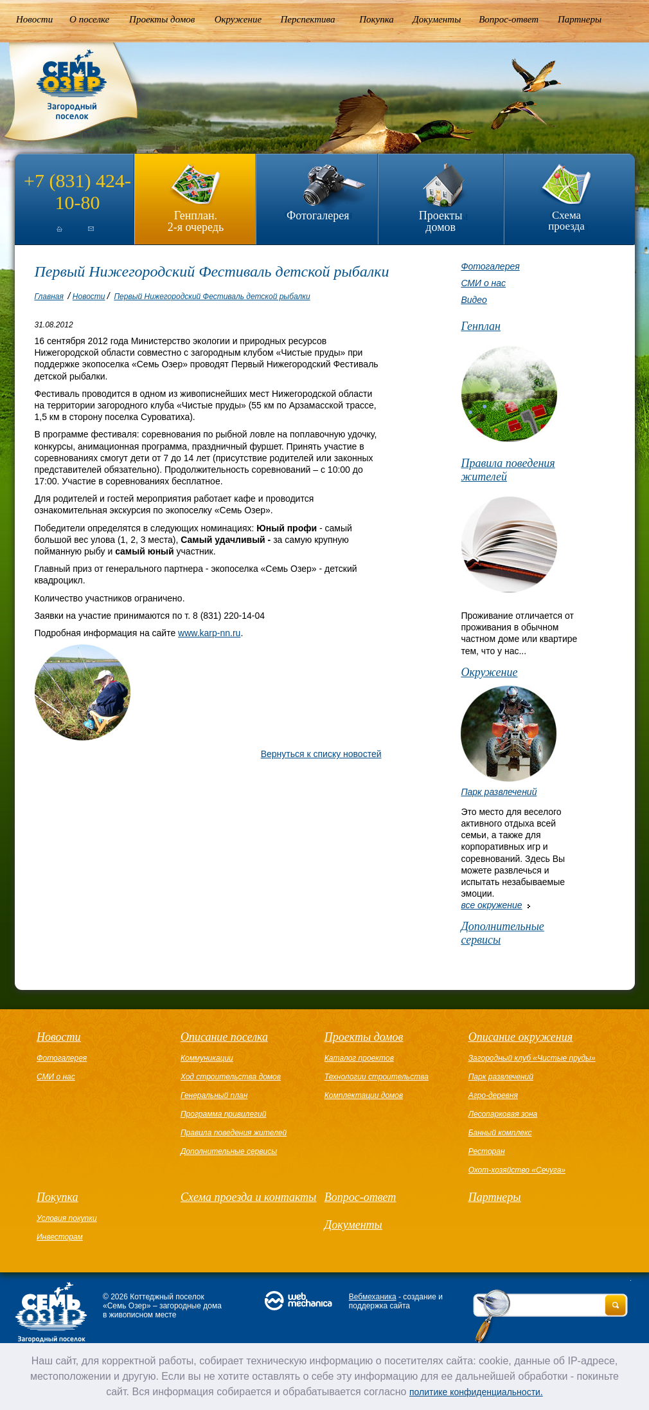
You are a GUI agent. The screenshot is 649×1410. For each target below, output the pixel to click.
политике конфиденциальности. (476, 1392)
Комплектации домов (363, 1095)
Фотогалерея (318, 215)
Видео (473, 300)
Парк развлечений (499, 792)
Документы (437, 19)
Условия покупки (67, 1218)
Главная (49, 296)
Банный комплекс (500, 1132)
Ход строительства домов (231, 1076)
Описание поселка (224, 1036)
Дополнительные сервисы (502, 933)
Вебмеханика (372, 1296)
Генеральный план (214, 1095)
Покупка (376, 19)
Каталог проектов (359, 1058)
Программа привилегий (223, 1114)
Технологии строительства (376, 1076)
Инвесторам (60, 1236)
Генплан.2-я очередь (196, 221)
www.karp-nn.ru (209, 633)
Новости (34, 19)
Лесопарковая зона (503, 1114)
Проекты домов (162, 19)
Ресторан (486, 1151)
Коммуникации (207, 1058)
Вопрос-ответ (508, 19)
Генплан (481, 326)
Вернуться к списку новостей (321, 754)
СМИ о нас (483, 283)
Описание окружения (520, 1036)
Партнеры (579, 19)
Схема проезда (566, 220)
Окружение (238, 19)
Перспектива (308, 19)
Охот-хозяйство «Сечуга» (516, 1170)
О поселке (89, 19)
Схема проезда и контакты (248, 1197)
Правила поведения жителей (508, 470)
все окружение (491, 905)
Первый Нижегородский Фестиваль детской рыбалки (212, 296)
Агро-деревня (493, 1095)
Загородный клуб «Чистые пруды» (532, 1058)
